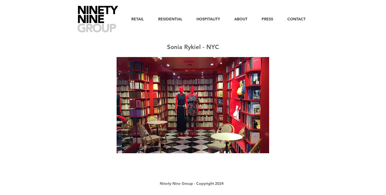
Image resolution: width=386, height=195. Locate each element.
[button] (193, 105)
